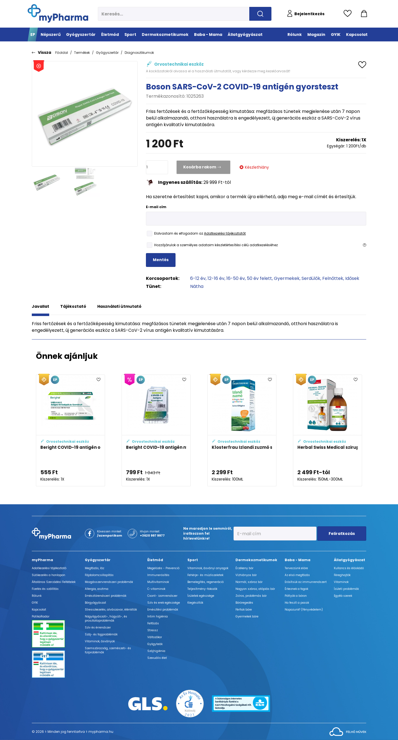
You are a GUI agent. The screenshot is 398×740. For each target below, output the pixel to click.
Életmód (155, 560)
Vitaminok (341, 582)
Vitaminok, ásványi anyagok (207, 568)
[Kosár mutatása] (364, 14)
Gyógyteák (155, 644)
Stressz (152, 630)
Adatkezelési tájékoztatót (225, 233)
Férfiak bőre (243, 610)
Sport (192, 560)
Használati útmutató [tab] (119, 306)
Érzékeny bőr (244, 568)
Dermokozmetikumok (256, 560)
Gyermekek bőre (246, 616)
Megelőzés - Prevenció (163, 568)
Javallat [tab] (40, 306)
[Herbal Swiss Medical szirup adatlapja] (327, 431)
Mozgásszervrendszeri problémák (109, 582)
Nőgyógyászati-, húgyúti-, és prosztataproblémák (106, 618)
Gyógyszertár (107, 52)
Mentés (161, 259)
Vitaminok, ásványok (100, 641)
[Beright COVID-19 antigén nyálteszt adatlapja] (156, 431)
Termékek (82, 52)
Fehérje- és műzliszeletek (205, 575)
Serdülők (311, 278)
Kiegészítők (195, 603)
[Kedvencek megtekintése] (349, 14)
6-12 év (198, 278)
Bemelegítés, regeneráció (205, 582)
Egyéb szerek (343, 596)
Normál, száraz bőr (249, 582)
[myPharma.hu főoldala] (58, 13)
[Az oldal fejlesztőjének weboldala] (347, 731)
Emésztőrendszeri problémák (105, 596)
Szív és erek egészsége (163, 603)
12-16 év (216, 278)
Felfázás (153, 623)
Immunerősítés (158, 575)
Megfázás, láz (94, 568)
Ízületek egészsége (200, 596)
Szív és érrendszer (98, 627)
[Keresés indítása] (260, 14)
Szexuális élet (157, 658)
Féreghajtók (342, 575)
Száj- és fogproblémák (101, 634)
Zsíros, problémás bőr (251, 596)
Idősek (352, 278)
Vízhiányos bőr (246, 575)
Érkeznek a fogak (296, 589)
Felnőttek (332, 278)
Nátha (196, 286)
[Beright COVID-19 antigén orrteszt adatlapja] (70, 431)
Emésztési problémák (162, 610)
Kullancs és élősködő (349, 568)
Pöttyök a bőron (296, 596)
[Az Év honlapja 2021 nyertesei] (190, 703)
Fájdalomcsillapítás (99, 575)
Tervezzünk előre (296, 568)
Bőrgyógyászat (95, 603)
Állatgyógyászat (349, 560)
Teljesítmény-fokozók (202, 589)
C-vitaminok (156, 589)
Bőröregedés (244, 603)
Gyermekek (287, 278)
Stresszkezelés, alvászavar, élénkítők (111, 610)
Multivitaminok (158, 582)
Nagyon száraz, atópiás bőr (255, 589)
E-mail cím (156, 207)
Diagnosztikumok (139, 52)
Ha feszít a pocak (297, 603)
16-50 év (235, 278)
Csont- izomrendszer (162, 596)
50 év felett (259, 278)
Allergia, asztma (96, 589)
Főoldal (61, 52)
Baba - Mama (297, 560)
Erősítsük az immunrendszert (306, 582)
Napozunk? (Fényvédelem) (304, 610)
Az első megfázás (297, 575)
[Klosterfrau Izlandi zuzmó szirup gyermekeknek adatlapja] (241, 431)
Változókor (154, 637)
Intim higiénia (157, 616)
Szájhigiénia (156, 651)
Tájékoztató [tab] (73, 306)
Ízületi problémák (346, 589)
